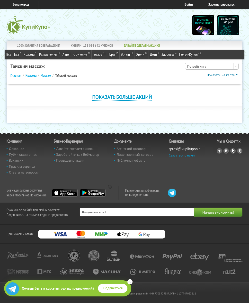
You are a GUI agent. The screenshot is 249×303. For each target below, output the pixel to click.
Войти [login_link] (189, 4)
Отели (141, 54)
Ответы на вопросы (23, 172)
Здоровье (169, 54)
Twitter (233, 151)
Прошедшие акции (70, 160)
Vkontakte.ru (226, 151)
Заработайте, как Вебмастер (77, 154)
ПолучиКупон (190, 54)
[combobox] (212, 66)
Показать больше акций (122, 97)
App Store (65, 193)
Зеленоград (21, 4)
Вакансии (16, 160)
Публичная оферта (131, 160)
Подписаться (113, 288)
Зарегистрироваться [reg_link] (222, 4)
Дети (154, 54)
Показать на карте (221, 75)
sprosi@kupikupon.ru (185, 149)
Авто (66, 54)
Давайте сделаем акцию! (75, 149)
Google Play (93, 193)
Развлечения (49, 54)
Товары (99, 54)
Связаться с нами (182, 155)
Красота (30, 54)
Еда (17, 54)
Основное (16, 149)
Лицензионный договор (135, 154)
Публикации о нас (23, 154)
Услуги (127, 54)
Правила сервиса (22, 166)
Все (8, 54)
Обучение (81, 54)
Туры (113, 54)
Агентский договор (131, 149)
